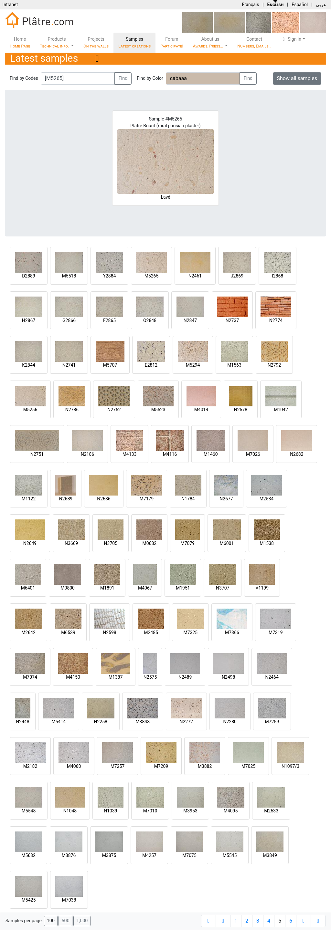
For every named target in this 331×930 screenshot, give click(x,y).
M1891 (107, 587)
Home (20, 42)
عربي (321, 4)
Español (300, 4)
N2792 (274, 365)
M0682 (149, 543)
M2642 (28, 632)
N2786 (72, 409)
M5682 (28, 855)
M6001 (227, 543)
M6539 (68, 632)
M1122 (29, 498)
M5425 (29, 900)
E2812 (151, 365)
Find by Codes (24, 78)
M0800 (67, 587)
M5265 (151, 275)
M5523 (158, 409)
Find (123, 78)
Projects (96, 42)
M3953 (190, 810)
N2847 (190, 320)
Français (250, 4)
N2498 (228, 677)
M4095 (231, 810)
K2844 (28, 365)
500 (65, 921)
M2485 (151, 632)
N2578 (240, 409)
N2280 (230, 721)
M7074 (30, 677)
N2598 (109, 632)
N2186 (87, 454)
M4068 (74, 766)
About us (208, 42)
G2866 (69, 320)
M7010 (150, 810)
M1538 (267, 543)
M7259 (272, 721)
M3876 (69, 855)
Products (55, 42)
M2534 (267, 498)
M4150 (73, 677)
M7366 (232, 632)
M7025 (248, 766)
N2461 (195, 275)
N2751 (37, 454)
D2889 (28, 275)
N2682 (296, 454)
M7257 (118, 766)
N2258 (100, 721)
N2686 (103, 498)
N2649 (30, 543)
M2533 (271, 810)
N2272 (186, 721)
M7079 (187, 543)
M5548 (29, 810)
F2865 (109, 320)
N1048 (70, 810)
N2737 (232, 320)
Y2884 (109, 275)
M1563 (234, 365)
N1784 (188, 498)
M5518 (69, 275)
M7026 (253, 454)
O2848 (149, 320)
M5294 (193, 365)
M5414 (58, 721)
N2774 (276, 320)
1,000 (82, 921)
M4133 (130, 454)
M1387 (116, 677)
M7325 (190, 632)
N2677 (226, 498)
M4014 (201, 409)
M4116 (170, 454)
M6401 (28, 587)
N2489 (185, 677)
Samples (134, 42)
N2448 (22, 721)
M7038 (69, 900)
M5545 (230, 855)
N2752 (114, 409)
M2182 (30, 766)
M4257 (149, 855)
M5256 (30, 409)
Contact (254, 42)
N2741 (69, 365)
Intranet (10, 4)
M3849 (270, 855)
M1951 (183, 587)
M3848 (142, 721)
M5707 (110, 365)
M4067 (145, 587)
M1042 (281, 409)
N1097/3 (290, 766)
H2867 (28, 320)
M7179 (147, 498)
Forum (171, 42)
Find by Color (150, 78)
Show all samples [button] (297, 78)
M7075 (189, 855)
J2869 (237, 275)
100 (51, 921)
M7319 (276, 632)
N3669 (71, 543)
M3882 (205, 766)
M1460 (211, 454)
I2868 (277, 275)
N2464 (271, 677)
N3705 (110, 543)
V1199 (262, 587)
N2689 (65, 498)
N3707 (222, 587)
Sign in (291, 39)
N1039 (110, 810)
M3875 (109, 855)
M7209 (161, 766)
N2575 (150, 677)
